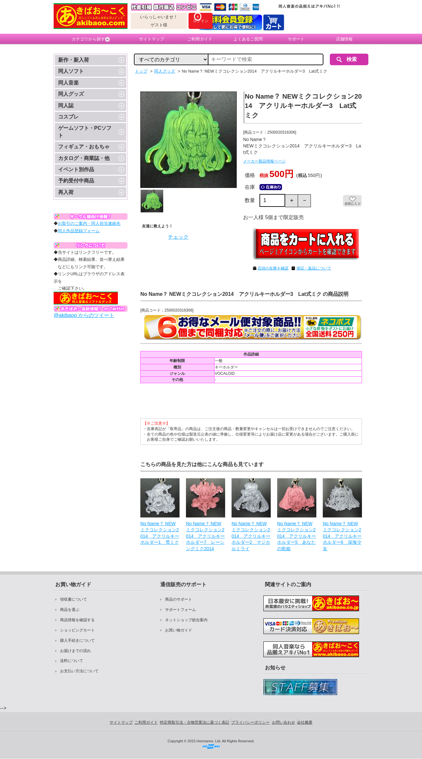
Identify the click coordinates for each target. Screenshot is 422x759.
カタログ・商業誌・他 (84, 158)
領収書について (73, 599)
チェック (178, 237)
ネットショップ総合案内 (186, 620)
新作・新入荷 (73, 60)
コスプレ (68, 116)
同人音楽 (68, 82)
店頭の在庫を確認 (273, 268)
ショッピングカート (77, 630)
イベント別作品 (76, 169)
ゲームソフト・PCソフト (84, 131)
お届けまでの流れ (75, 651)
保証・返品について (313, 268)
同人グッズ (71, 94)
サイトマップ (151, 39)
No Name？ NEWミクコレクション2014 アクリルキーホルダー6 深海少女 (342, 536)
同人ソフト (71, 71)
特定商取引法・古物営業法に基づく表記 (194, 722)
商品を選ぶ (69, 609)
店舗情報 (344, 39)
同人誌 (66, 105)
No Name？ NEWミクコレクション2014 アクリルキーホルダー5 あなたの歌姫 (296, 536)
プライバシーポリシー (250, 722)
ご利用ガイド (199, 39)
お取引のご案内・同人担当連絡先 (89, 223)
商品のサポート (178, 599)
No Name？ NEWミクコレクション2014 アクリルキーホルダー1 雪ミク (159, 533)
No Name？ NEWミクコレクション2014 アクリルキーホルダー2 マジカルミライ (251, 536)
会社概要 (304, 722)
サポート (296, 39)
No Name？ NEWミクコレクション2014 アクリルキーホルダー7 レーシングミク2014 (205, 536)
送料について (71, 660)
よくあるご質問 (248, 39)
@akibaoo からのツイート (84, 315)
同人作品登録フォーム (79, 230)
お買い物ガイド (178, 630)
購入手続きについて (77, 640)
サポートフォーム (180, 609)
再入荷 (66, 192)
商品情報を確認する (77, 620)
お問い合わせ (283, 722)
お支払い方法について (79, 671)
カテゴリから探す (91, 39)
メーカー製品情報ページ (264, 161)
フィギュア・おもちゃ (84, 146)
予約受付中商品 (76, 180)
